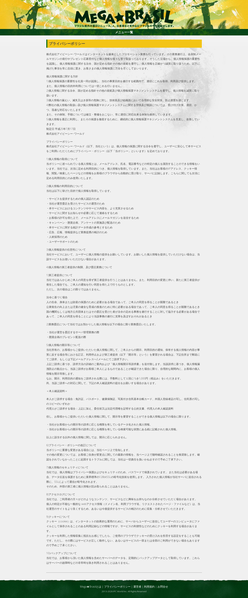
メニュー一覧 (124, 32)
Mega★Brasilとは (90, 586)
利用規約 (149, 586)
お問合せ (163, 586)
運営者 (137, 586)
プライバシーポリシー (117, 586)
